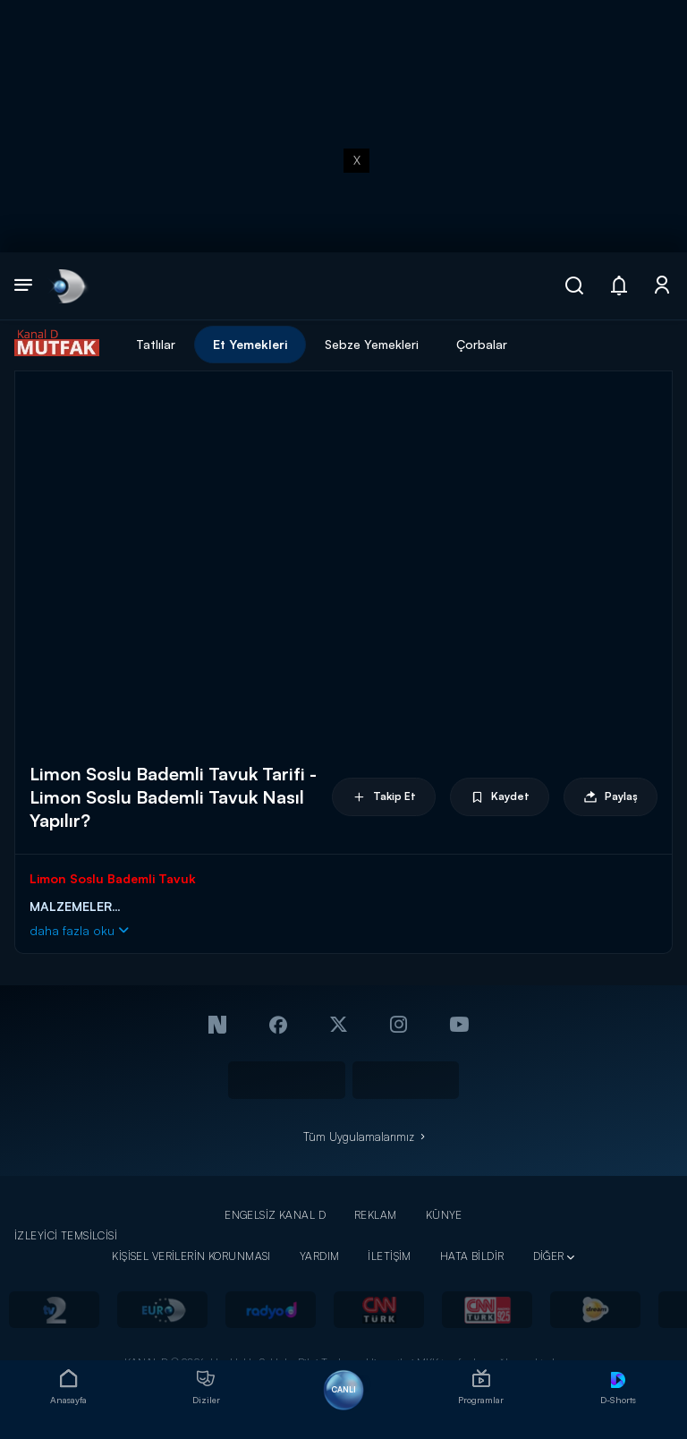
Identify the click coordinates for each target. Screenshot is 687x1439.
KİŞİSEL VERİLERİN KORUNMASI (191, 1256)
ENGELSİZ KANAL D (275, 1215)
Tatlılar (155, 344)
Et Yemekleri (250, 344)
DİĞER (548, 1256)
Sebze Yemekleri (372, 344)
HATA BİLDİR (472, 1256)
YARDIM (320, 1256)
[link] (67, 286)
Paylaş (610, 797)
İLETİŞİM (389, 1256)
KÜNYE (444, 1215)
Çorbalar (481, 344)
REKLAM (375, 1215)
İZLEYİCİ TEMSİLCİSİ (65, 1235)
